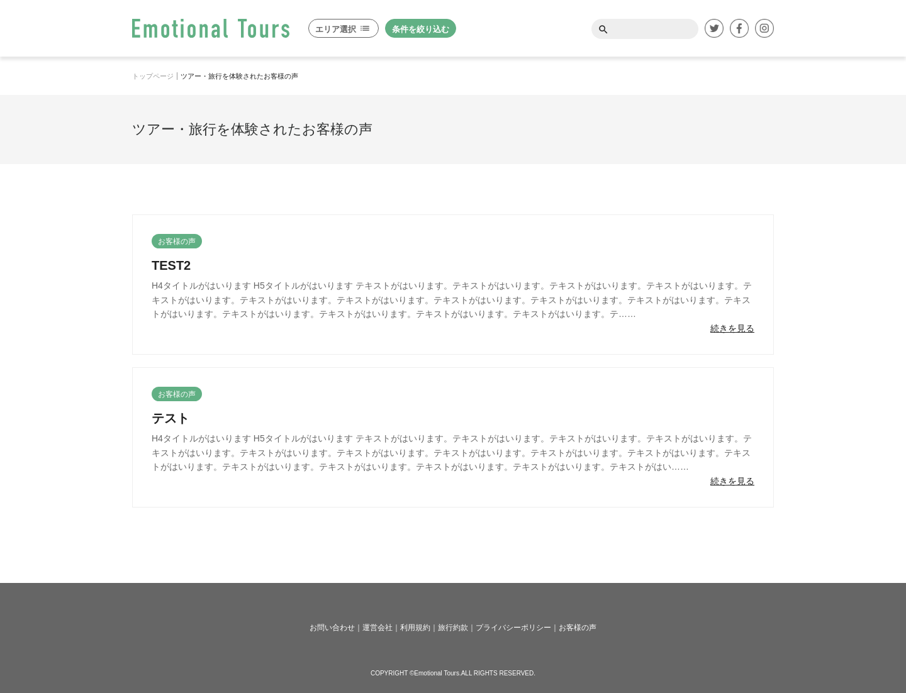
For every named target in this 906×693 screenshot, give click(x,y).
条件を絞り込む (420, 29)
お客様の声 (577, 627)
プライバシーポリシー (513, 627)
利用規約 (415, 627)
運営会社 (377, 627)
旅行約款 (453, 627)
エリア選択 (343, 30)
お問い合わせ (332, 627)
